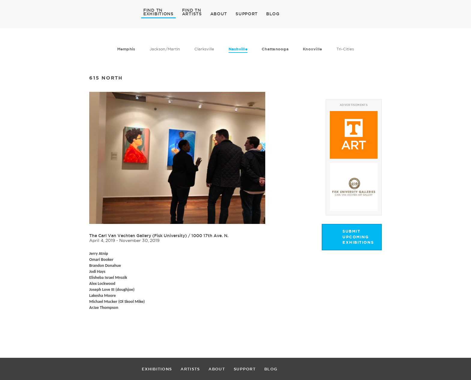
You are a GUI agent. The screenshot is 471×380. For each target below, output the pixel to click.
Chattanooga (275, 49)
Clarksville (204, 49)
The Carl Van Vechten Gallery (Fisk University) (138, 235)
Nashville (238, 49)
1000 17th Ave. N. (210, 235)
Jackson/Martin (165, 49)
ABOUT (218, 13)
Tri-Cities (345, 49)
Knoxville (312, 49)
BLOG (273, 13)
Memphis (126, 49)
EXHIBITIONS (158, 13)
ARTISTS (192, 13)
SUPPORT (246, 13)
